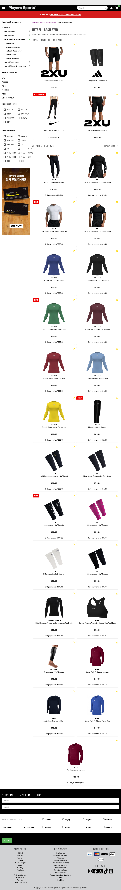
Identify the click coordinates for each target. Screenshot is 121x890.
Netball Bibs (10, 43)
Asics (4, 86)
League (88, 819)
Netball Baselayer (14, 51)
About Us (60, 858)
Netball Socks (11, 55)
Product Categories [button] (11, 22)
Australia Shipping (60, 865)
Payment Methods (60, 855)
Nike (4, 94)
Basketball (29, 827)
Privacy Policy (60, 872)
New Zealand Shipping (60, 863)
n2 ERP (84, 887)
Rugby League (20, 863)
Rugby (67, 819)
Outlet (20, 872)
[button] (3, 8)
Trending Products (20, 882)
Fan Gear (20, 870)
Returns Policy (60, 868)
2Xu (3, 78)
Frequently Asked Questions (60, 875)
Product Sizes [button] (8, 130)
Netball (35, 22)
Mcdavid (5, 90)
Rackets (108, 827)
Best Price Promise (60, 860)
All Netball (6, 27)
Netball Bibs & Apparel (17, 39)
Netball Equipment (17, 62)
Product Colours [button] (10, 104)
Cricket (47, 819)
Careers (60, 877)
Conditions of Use (60, 870)
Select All (8, 827)
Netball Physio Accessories (17, 66)
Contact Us (60, 853)
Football (108, 819)
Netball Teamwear (13, 58)
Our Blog (60, 880)
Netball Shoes (17, 31)
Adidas (5, 82)
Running (20, 880)
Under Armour (8, 98)
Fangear (88, 827)
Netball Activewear (13, 47)
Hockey (47, 827)
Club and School (20, 875)
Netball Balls (17, 35)
